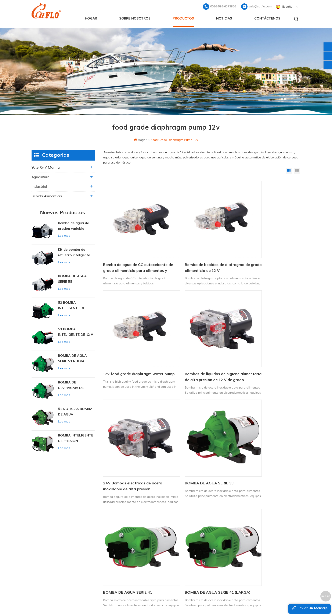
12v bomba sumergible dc (184, 540)
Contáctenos (267, 17)
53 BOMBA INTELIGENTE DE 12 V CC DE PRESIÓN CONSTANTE (75, 331)
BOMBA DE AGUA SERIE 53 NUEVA (72, 357)
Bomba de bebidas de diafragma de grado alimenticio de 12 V (199, 251)
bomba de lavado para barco (187, 525)
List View (297, 170)
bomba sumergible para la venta (189, 569)
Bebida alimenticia (47, 195)
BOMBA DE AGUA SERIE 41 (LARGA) (193, 438)
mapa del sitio (130, 552)
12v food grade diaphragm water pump (265, 251)
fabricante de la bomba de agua (190, 554)
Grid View (289, 170)
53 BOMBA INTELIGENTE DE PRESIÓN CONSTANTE (76, 305)
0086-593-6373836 (223, 5)
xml (123, 559)
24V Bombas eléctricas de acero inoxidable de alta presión (198, 344)
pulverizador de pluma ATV (185, 547)
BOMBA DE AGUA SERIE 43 (259, 435)
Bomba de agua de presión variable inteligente (73, 225)
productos (183, 17)
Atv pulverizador (177, 532)
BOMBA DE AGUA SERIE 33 (259, 341)
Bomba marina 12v (179, 518)
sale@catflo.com (260, 5)
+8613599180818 (251, 532)
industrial (39, 186)
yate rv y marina (46, 167)
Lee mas (64, 235)
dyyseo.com (253, 600)
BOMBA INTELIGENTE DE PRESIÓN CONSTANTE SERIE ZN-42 (75, 437)
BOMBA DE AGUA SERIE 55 (72, 278)
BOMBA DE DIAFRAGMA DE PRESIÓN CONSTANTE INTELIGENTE (76, 384)
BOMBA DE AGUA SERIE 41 (127, 435)
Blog (123, 545)
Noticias (224, 17)
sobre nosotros (135, 17)
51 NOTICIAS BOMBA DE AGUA (75, 411)
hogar (91, 17)
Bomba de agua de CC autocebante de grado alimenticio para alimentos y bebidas (129, 251)
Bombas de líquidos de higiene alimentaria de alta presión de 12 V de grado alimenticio (133, 345)
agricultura (41, 176)
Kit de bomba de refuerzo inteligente (74, 251)
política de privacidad (135, 566)
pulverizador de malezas (183, 561)
